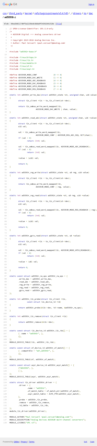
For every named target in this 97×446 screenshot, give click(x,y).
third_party (15, 13)
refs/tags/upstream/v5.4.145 (51, 13)
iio (85, 13)
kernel (28, 13)
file (59, 24)
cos (5, 13)
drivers (77, 13)
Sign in (91, 4)
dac (91, 13)
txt (85, 441)
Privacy (24, 441)
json (92, 441)
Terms (31, 441)
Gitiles (16, 441)
